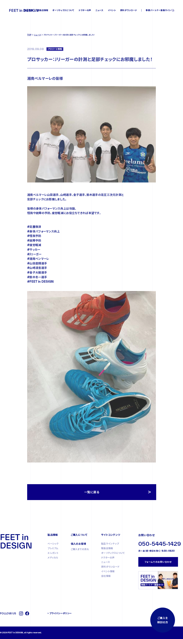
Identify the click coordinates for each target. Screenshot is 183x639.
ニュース (99, 10)
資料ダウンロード (128, 10)
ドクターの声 (85, 10)
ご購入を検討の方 (162, 620)
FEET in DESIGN (23, 10)
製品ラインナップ (110, 543)
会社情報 (106, 576)
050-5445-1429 (159, 543)
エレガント (53, 552)
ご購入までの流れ (80, 549)
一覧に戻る (91, 492)
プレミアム (53, 548)
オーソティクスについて (63, 10)
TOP (29, 49)
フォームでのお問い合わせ (158, 561)
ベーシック (53, 543)
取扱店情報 (42, 10)
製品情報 (28, 10)
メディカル (53, 557)
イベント (112, 10)
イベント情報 (108, 571)
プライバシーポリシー (60, 613)
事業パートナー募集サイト (158, 10)
